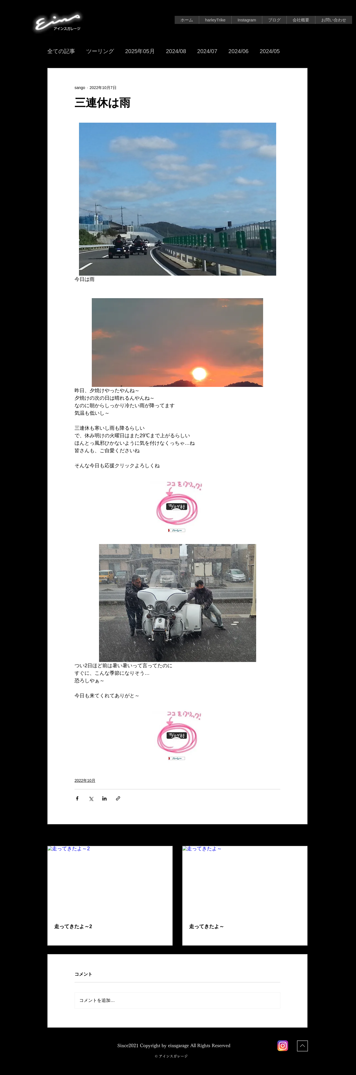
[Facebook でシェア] (77, 798)
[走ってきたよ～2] (110, 881)
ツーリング (100, 51)
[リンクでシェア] (118, 798)
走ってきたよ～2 (73, 926)
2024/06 (238, 51)
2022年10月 (85, 780)
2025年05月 (140, 51)
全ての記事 (61, 51)
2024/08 (176, 51)
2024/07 (207, 51)
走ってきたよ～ (206, 926)
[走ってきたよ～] (244, 881)
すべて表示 (298, 835)
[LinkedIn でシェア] (104, 798)
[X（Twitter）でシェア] (90, 798)
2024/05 (270, 51)
